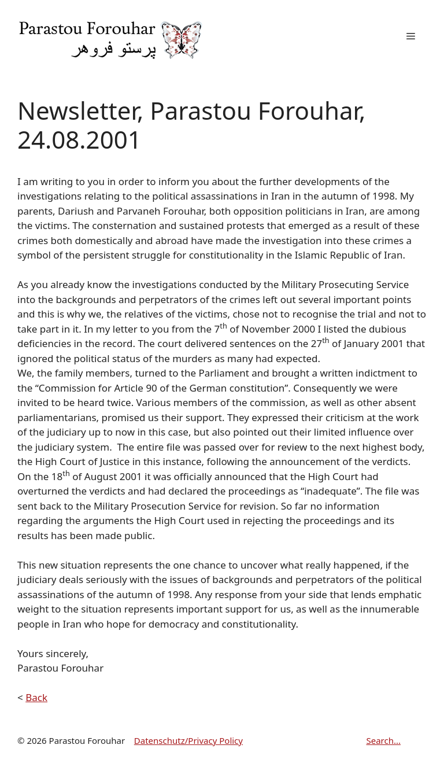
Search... (383, 740)
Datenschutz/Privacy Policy (188, 740)
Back (36, 697)
